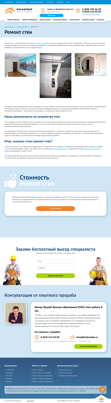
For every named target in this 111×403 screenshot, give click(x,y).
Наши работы (75, 20)
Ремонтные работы (60, 20)
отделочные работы (60, 149)
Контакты (100, 20)
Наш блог (9, 376)
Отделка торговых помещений (42, 381)
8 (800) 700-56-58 (91, 9)
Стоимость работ (88, 20)
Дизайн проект (21, 2)
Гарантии (60, 2)
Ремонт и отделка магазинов (42, 379)
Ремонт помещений (29, 20)
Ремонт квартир (13, 20)
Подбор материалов (36, 2)
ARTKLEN (76, 401)
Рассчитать (51, 15)
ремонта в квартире (42, 43)
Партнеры (50, 2)
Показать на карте (53, 11)
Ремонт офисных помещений (42, 376)
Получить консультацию (88, 346)
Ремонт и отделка (39, 365)
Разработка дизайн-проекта (68, 376)
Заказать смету (55, 208)
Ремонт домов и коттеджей (41, 373)
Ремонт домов (45, 20)
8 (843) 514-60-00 (91, 11)
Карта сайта (30, 401)
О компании (9, 2)
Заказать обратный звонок (91, 14)
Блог (68, 2)
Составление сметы (65, 370)
